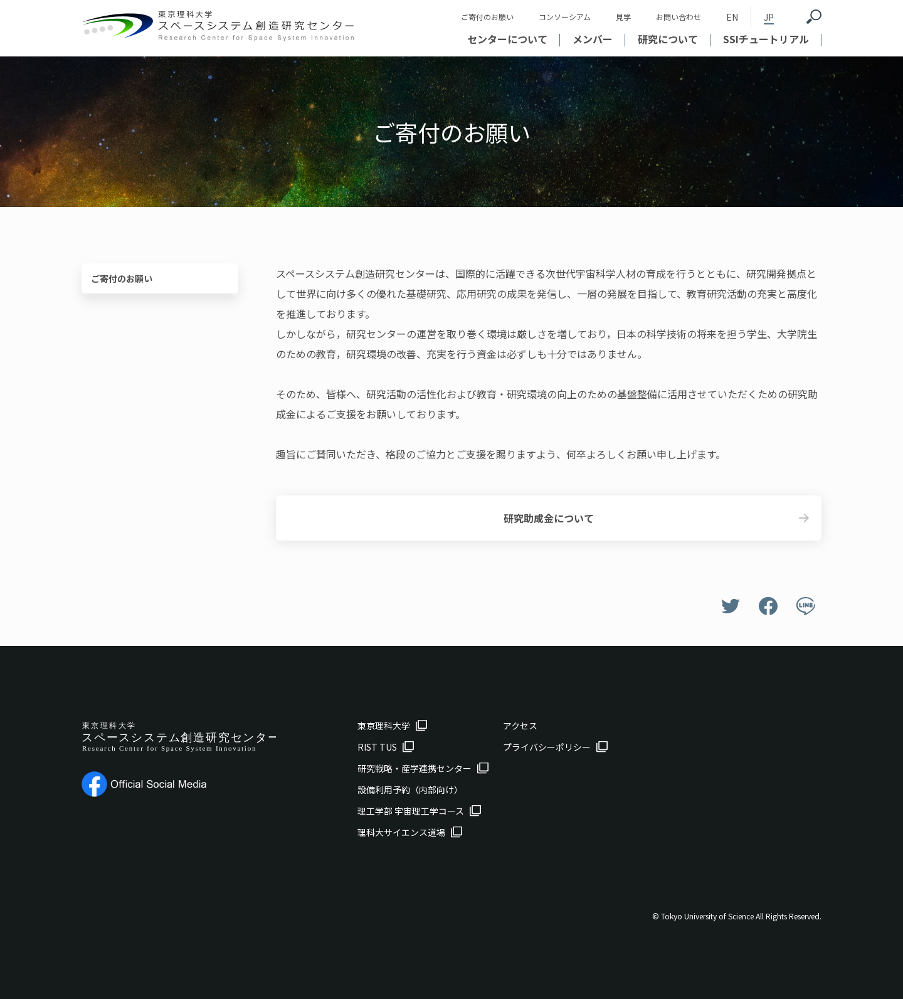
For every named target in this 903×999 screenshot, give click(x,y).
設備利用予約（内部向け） (410, 789)
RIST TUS (377, 747)
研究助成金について (549, 518)
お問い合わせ (678, 16)
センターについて (507, 38)
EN (732, 17)
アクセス (520, 725)
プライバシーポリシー (547, 747)
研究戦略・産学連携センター (414, 768)
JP (769, 17)
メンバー (593, 38)
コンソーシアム (565, 16)
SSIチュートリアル (766, 38)
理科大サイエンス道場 (401, 832)
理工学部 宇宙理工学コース (410, 811)
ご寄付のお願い (487, 16)
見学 (623, 16)
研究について (668, 38)
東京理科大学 (383, 725)
